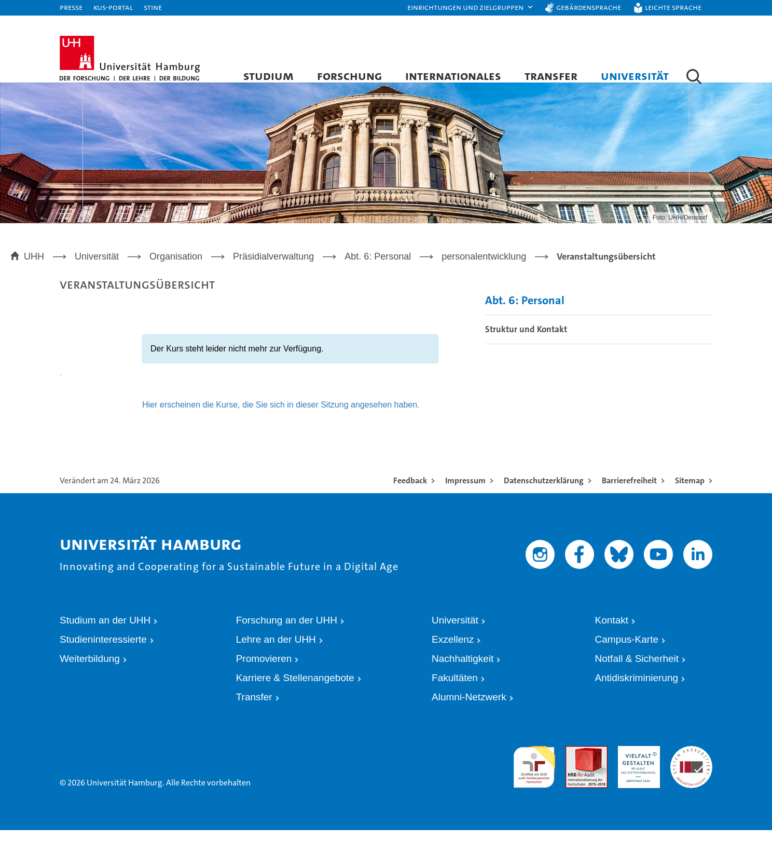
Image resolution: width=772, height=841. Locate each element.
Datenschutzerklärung (544, 490)
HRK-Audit (634, 761)
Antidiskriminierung (637, 688)
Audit (573, 761)
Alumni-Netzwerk (469, 707)
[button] (470, 8)
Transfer (551, 75)
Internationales (453, 75)
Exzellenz (453, 649)
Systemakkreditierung (691, 761)
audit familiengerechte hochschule (534, 770)
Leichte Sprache (673, 7)
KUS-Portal (113, 7)
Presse (71, 7)
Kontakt (611, 630)
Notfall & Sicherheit (637, 669)
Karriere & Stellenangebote (295, 688)
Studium (268, 75)
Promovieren (264, 669)
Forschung (349, 75)
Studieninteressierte (103, 649)
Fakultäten (455, 688)
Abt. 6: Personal (524, 311)
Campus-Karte (627, 649)
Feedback (410, 490)
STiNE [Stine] (153, 7)
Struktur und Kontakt (526, 340)
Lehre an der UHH (276, 649)
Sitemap (690, 490)
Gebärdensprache (588, 7)
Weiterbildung (90, 669)
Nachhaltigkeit (462, 669)
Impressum (465, 490)
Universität (635, 75)
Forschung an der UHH (286, 630)
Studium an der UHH (105, 630)
